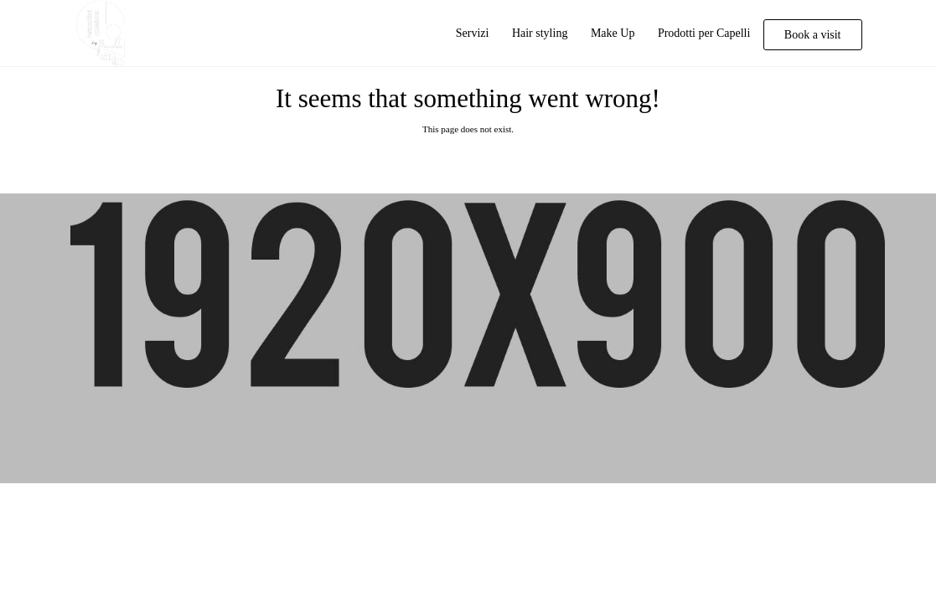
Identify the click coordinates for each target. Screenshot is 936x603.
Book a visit (812, 34)
